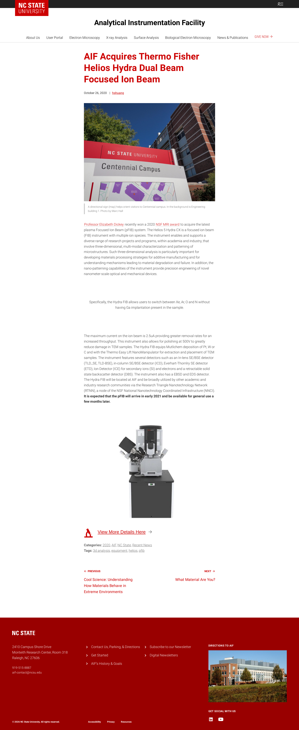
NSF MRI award (167, 224)
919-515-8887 (21, 668)
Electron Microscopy (84, 38)
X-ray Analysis (116, 38)
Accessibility (94, 721)
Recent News (142, 545)
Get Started (99, 655)
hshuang (118, 93)
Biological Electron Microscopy (188, 38)
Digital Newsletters (164, 655)
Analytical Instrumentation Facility (149, 22)
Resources (126, 721)
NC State (124, 545)
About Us (33, 38)
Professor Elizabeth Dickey (104, 224)
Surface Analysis (146, 38)
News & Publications (232, 38)
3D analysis (101, 551)
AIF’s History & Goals (106, 664)
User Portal (54, 38)
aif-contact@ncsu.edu (27, 672)
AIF (114, 545)
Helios (133, 551)
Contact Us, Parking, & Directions (115, 647)
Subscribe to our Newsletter (170, 647)
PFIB (142, 551)
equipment (119, 551)
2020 (106, 545)
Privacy (111, 721)
